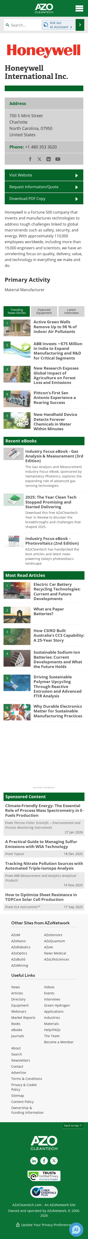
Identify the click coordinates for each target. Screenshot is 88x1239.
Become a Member (59, 1042)
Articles (17, 993)
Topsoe (19, 854)
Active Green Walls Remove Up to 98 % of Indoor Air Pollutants (55, 326)
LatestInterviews (71, 311)
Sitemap (17, 1095)
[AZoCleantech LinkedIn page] (34, 1161)
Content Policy (22, 1101)
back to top (73, 1125)
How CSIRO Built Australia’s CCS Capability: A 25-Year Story (59, 635)
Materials (51, 1023)
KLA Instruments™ (27, 907)
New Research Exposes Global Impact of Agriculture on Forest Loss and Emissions (56, 375)
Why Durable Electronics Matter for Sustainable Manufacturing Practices (58, 711)
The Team (52, 1036)
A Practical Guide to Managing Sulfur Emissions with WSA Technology (41, 844)
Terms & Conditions (26, 1078)
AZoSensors (53, 935)
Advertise (18, 1072)
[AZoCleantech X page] (54, 1161)
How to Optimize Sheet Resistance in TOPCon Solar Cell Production (41, 897)
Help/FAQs (52, 1030)
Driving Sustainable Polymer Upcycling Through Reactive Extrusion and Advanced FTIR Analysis (58, 686)
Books (15, 1023)
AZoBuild (18, 959)
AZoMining (19, 965)
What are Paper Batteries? (49, 611)
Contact (17, 1066)
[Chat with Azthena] (76, 1230)
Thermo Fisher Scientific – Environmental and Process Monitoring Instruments (42, 825)
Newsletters (20, 1060)
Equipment (20, 1005)
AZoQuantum (54, 941)
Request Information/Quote (33, 186)
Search (16, 1054)
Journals (17, 1036)
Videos (49, 987)
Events (49, 993)
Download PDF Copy (27, 198)
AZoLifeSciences (56, 959)
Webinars (18, 1011)
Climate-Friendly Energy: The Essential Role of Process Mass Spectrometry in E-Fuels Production (44, 810)
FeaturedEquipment (44, 311)
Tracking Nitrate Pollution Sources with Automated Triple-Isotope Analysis (44, 866)
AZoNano (18, 941)
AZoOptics (19, 953)
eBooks (16, 1030)
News (15, 987)
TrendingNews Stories (17, 311)
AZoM (15, 935)
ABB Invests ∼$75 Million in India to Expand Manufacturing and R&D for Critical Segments (58, 351)
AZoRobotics (21, 947)
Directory (18, 999)
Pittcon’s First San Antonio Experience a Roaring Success (55, 397)
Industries (52, 1017)
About (16, 1048)
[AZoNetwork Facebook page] (44, 1161)
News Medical (55, 953)
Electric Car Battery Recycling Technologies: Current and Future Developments (57, 591)
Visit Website (20, 175)
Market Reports (23, 1017)
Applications (54, 1011)
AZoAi (48, 947)
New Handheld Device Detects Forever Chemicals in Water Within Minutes (55, 421)
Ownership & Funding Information (27, 1110)
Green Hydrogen (57, 1005)
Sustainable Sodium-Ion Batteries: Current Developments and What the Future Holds (58, 659)
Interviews (52, 999)
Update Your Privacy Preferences (44, 1225)
